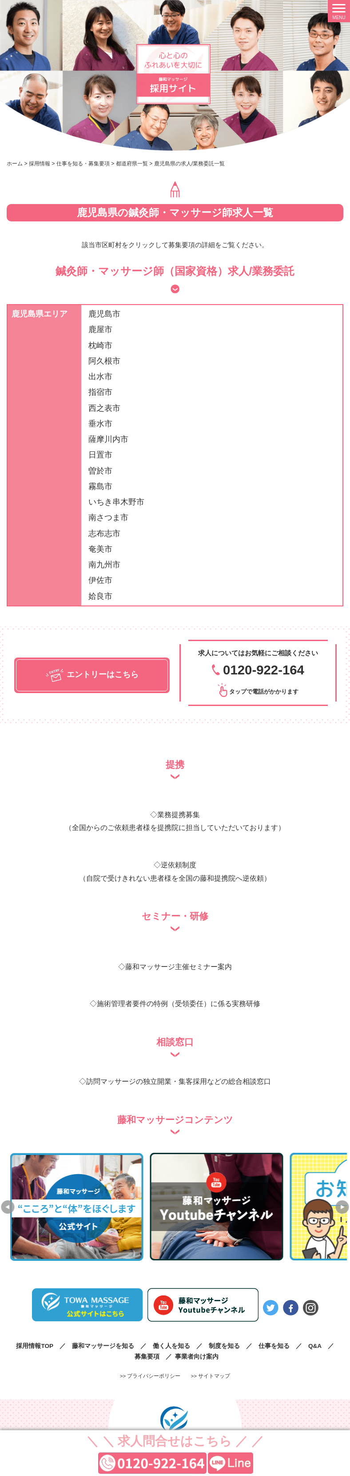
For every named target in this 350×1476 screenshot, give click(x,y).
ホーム (15, 163)
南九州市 (104, 564)
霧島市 (100, 486)
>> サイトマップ (211, 1375)
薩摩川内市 (108, 439)
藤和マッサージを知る (103, 1345)
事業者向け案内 (197, 1356)
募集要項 (147, 1356)
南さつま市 (108, 517)
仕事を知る (274, 1345)
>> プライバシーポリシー (150, 1375)
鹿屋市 (100, 329)
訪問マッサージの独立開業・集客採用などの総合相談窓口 (178, 1081)
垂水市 (100, 423)
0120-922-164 (263, 669)
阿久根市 (104, 361)
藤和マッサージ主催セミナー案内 (178, 967)
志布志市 (104, 533)
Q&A (315, 1345)
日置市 (100, 454)
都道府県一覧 (132, 163)
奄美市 (100, 549)
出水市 (100, 376)
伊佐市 (100, 580)
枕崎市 (100, 345)
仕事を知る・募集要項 (83, 163)
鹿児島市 (104, 313)
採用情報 (39, 163)
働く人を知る (171, 1345)
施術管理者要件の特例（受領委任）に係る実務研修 (178, 1003)
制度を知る (224, 1345)
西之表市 (104, 408)
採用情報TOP (34, 1345)
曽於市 (100, 470)
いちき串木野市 (116, 501)
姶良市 (100, 596)
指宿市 (100, 392)
